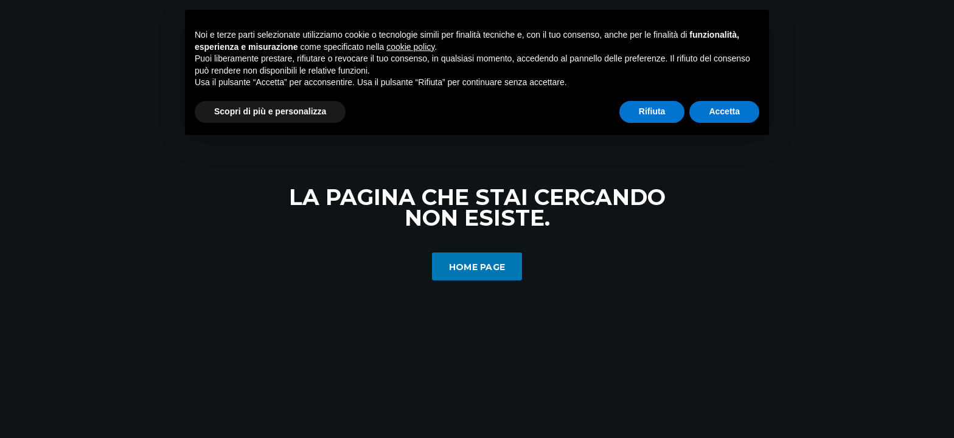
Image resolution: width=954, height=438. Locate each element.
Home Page (477, 267)
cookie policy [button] (410, 47)
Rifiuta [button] (652, 111)
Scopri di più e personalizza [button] (270, 111)
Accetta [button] (724, 111)
